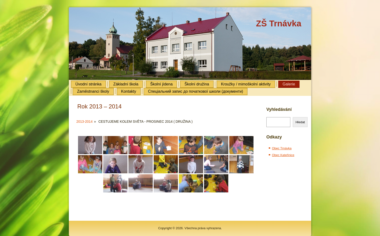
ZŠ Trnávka (278, 23)
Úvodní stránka (88, 84)
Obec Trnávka (282, 148)
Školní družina (196, 84)
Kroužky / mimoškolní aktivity (246, 84)
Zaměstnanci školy (93, 91)
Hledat (300, 122)
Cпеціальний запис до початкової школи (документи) (195, 91)
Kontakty (128, 91)
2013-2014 (84, 121)
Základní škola (125, 84)
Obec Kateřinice (283, 155)
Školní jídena (161, 84)
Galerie (289, 84)
